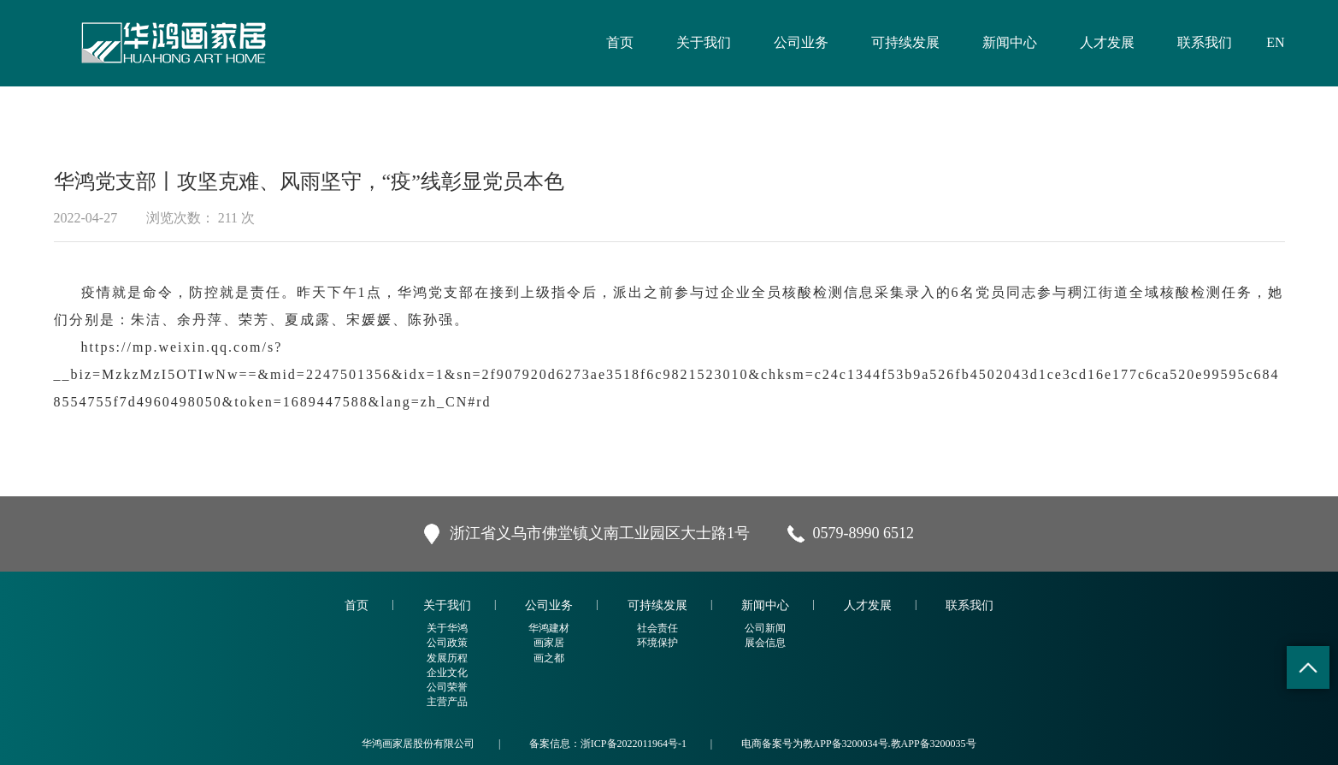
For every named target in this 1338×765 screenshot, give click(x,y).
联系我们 (1204, 42)
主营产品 (447, 702)
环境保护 (657, 643)
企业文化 (447, 673)
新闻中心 (1009, 42)
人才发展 (1107, 42)
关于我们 (703, 42)
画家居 (548, 643)
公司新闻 (765, 628)
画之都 (548, 658)
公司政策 (447, 643)
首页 (620, 42)
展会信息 (765, 643)
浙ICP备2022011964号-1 (634, 744)
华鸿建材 (548, 628)
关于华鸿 (447, 628)
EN (1275, 42)
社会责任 (657, 628)
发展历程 (447, 658)
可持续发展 (905, 42)
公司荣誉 (447, 687)
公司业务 (801, 42)
